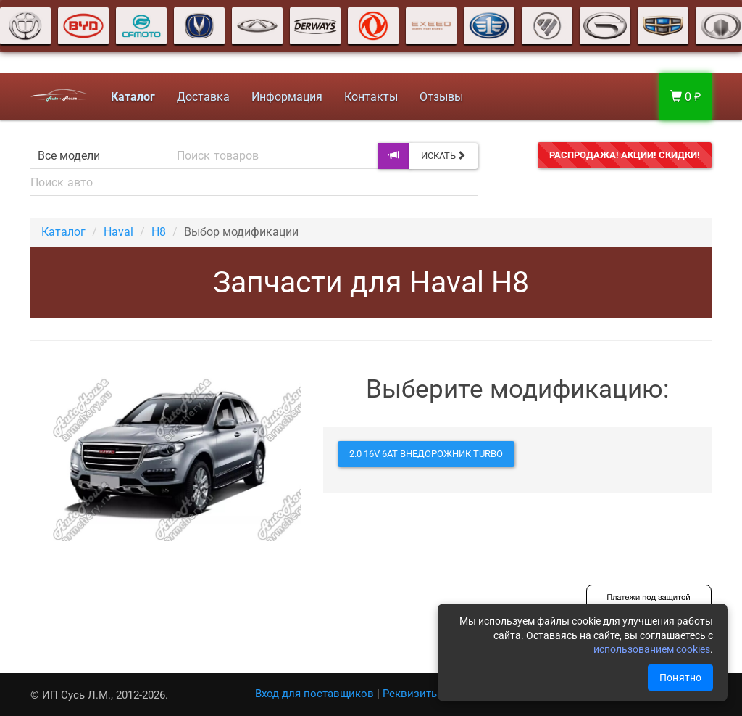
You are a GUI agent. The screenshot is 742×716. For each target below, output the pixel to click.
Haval (118, 232)
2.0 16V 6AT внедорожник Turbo (426, 453)
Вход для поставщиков (314, 693)
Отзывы (441, 97)
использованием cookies (651, 649)
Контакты (371, 97)
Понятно (680, 677)
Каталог (63, 232)
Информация (286, 97)
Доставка (203, 97)
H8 (158, 232)
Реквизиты (411, 693)
